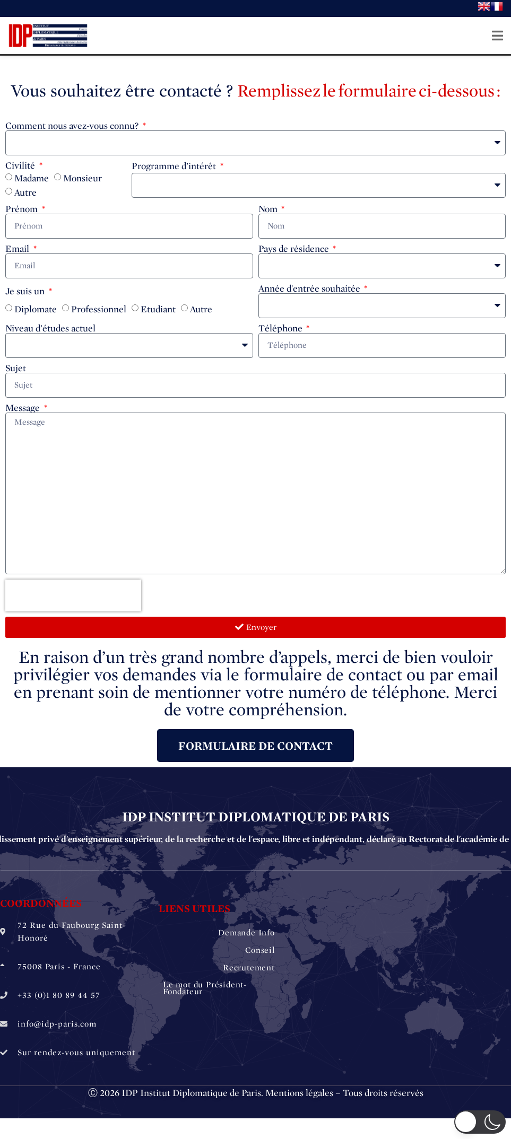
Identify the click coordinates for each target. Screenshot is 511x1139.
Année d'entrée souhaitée (310, 288)
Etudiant (158, 309)
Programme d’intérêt (175, 166)
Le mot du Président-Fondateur (205, 988)
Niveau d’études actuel (50, 328)
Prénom (22, 209)
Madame (31, 178)
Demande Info (246, 932)
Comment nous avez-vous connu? (73, 125)
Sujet (15, 368)
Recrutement (249, 966)
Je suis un (26, 291)
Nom (269, 209)
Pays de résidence (294, 248)
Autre (25, 192)
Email (18, 248)
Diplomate (35, 309)
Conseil (260, 949)
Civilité (21, 165)
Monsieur (82, 178)
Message (23, 408)
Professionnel (98, 309)
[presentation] (73, 595)
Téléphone (281, 328)
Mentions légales (299, 1093)
